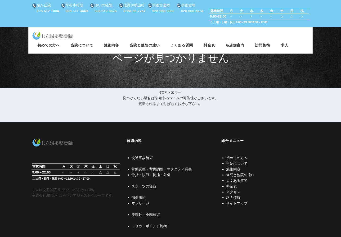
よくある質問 (236, 180)
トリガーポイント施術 (149, 226)
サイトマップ (236, 203)
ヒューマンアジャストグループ (80, 195)
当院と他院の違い (240, 175)
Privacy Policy (83, 190)
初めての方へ (236, 158)
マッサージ (140, 203)
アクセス (233, 192)
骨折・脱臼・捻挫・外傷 (150, 175)
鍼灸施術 (138, 198)
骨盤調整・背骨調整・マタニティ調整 (161, 169)
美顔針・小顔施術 (145, 215)
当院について (236, 163)
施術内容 (233, 169)
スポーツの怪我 (143, 186)
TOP (163, 92)
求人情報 (233, 198)
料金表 (231, 186)
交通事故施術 (142, 158)
